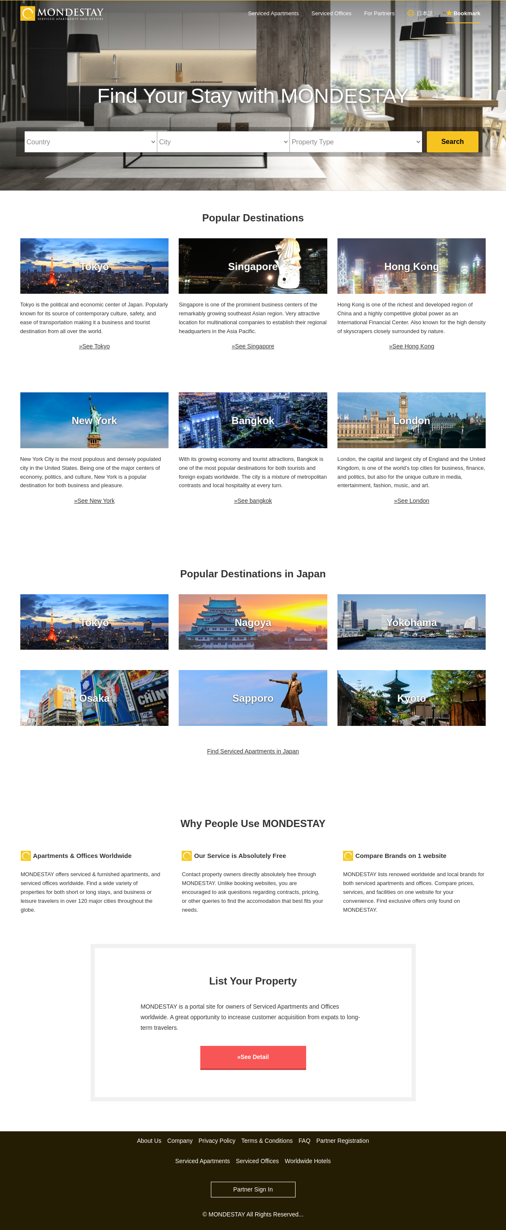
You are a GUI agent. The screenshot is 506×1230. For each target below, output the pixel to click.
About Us (149, 1140)
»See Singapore (253, 346)
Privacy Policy (217, 1140)
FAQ (304, 1140)
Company (180, 1140)
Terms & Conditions (267, 1140)
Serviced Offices (331, 13)
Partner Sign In (253, 1189)
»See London (411, 500)
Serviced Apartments (273, 13)
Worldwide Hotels (308, 1161)
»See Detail (253, 1056)
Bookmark (467, 13)
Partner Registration (342, 1140)
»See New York (94, 500)
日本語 (425, 13)
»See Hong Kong (411, 346)
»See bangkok (253, 500)
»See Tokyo (94, 346)
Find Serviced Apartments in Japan (253, 751)
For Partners (379, 13)
